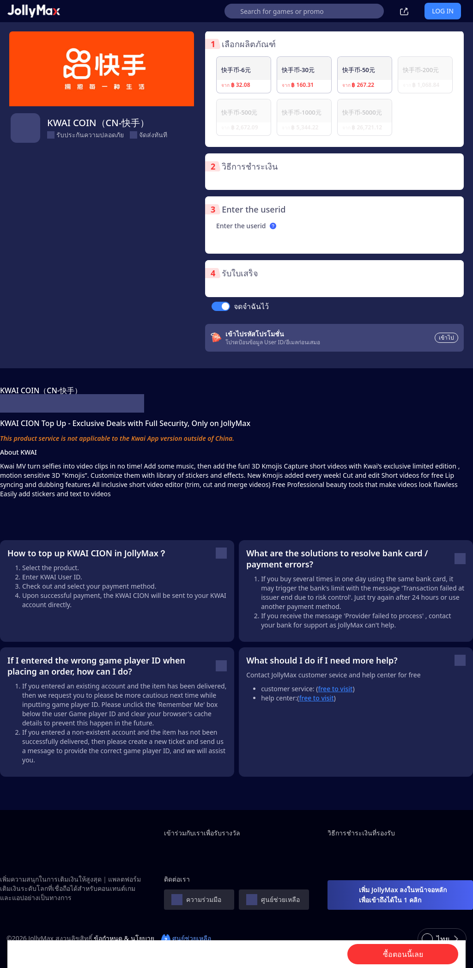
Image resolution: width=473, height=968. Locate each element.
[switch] (221, 306)
